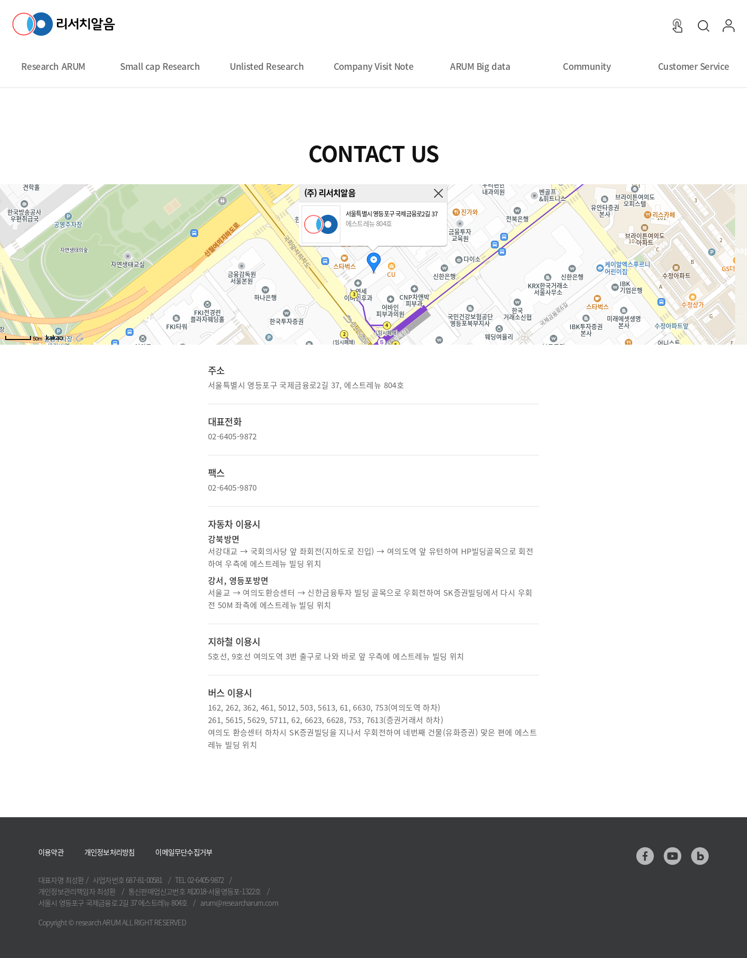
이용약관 (51, 852)
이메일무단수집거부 (183, 852)
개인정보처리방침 (109, 852)
